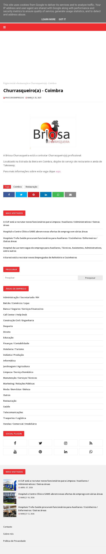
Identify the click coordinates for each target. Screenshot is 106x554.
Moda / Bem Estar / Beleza (16, 389)
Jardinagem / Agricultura (16, 366)
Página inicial (9, 83)
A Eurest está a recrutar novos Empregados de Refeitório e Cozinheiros (40, 257)
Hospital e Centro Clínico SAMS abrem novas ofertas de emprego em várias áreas (45, 231)
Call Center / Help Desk (15, 314)
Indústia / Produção (13, 354)
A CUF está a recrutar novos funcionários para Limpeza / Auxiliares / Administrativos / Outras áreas (51, 223)
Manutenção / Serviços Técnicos (20, 377)
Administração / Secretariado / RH (21, 297)
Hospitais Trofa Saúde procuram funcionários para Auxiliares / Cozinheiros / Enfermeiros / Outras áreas (50, 240)
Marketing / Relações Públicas (19, 383)
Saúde (6, 406)
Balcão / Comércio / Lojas (16, 303)
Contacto (7, 526)
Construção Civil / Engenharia (18, 320)
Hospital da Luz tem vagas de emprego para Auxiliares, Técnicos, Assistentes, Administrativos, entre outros (52, 249)
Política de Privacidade (14, 540)
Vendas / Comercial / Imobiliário (20, 423)
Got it (62, 19)
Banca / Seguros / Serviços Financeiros (23, 308)
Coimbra (17, 186)
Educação (8, 337)
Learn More (48, 19)
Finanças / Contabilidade (16, 343)
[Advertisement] (53, 59)
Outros (6, 395)
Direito (6, 331)
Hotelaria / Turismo (13, 349)
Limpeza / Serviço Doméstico (18, 372)
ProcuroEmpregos (14, 97)
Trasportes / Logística (14, 418)
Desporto (8, 326)
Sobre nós (8, 533)
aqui (58, 171)
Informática (9, 360)
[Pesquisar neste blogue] (40, 277)
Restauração (23, 83)
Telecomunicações (13, 412)
